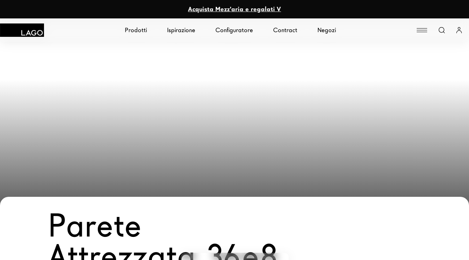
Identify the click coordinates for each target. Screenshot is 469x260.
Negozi (326, 30)
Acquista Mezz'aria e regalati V (234, 9)
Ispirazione (181, 30)
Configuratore (234, 30)
